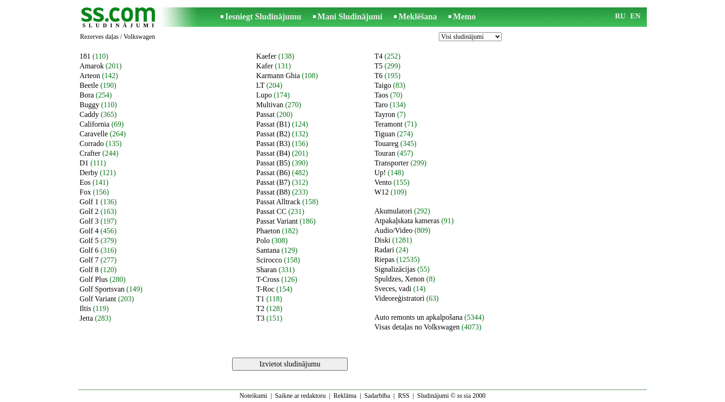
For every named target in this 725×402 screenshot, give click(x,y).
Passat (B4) (273, 153)
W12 (382, 192)
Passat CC (271, 211)
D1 (84, 163)
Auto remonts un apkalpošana (419, 317)
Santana (268, 250)
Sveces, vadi (393, 288)
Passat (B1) (273, 124)
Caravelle (94, 134)
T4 (379, 56)
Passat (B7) (273, 182)
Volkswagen (139, 36)
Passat (265, 114)
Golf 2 (89, 211)
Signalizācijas (395, 269)
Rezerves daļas (99, 36)
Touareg (387, 143)
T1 (260, 299)
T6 (379, 75)
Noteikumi (253, 395)
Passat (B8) (273, 192)
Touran (385, 153)
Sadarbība (377, 395)
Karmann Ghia (278, 75)
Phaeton (268, 231)
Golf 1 (89, 202)
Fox (85, 192)
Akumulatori (393, 211)
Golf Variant (98, 299)
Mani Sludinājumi (350, 16)
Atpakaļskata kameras (407, 221)
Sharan (266, 270)
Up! (380, 173)
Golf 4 (89, 231)
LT (260, 85)
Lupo (264, 95)
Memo (464, 16)
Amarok (92, 66)
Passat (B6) (273, 173)
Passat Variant (277, 221)
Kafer (264, 66)
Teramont (389, 124)
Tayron (385, 114)
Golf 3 (89, 221)
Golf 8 (89, 270)
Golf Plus (94, 279)
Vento (383, 182)
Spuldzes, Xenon (399, 279)
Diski (383, 240)
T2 (260, 308)
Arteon (90, 75)
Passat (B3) (273, 143)
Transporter (392, 163)
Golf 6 (89, 250)
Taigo (383, 85)
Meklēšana (418, 16)
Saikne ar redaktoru (300, 395)
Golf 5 (89, 240)
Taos (381, 95)
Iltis (85, 308)
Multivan (269, 105)
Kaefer (266, 56)
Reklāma (344, 395)
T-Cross (267, 279)
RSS (404, 395)
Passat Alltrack (278, 202)
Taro (381, 105)
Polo (263, 240)
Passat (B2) (273, 134)
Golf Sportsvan (102, 289)
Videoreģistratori (399, 298)
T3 (260, 318)
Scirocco (269, 260)
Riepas (385, 259)
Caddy (89, 114)
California (95, 124)
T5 (379, 66)
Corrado (92, 143)
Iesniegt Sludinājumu (263, 16)
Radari (384, 250)
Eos (85, 182)
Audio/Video (394, 230)
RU (620, 16)
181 (85, 56)
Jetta (86, 318)
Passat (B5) (273, 163)
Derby (89, 173)
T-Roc (265, 289)
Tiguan (385, 134)
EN (635, 16)
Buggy (89, 105)
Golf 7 (89, 260)
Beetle (89, 85)
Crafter (90, 153)
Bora (87, 95)
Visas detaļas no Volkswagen (417, 327)
